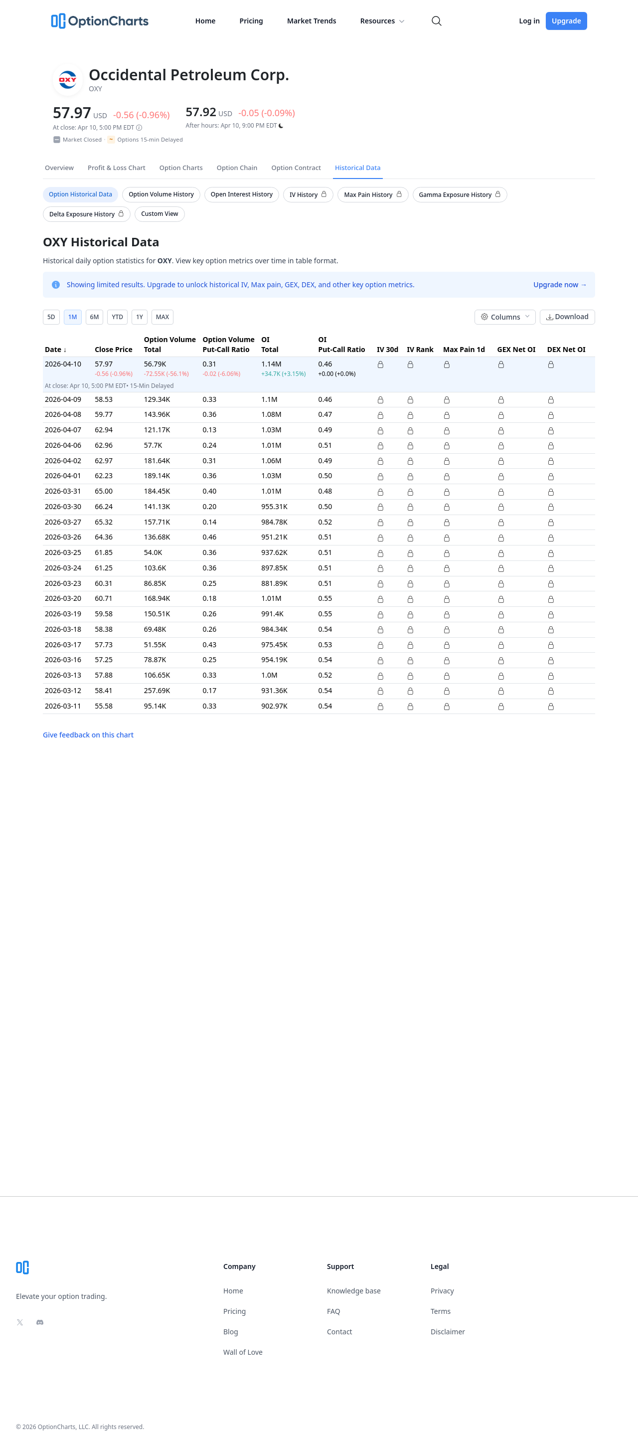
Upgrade (566, 20)
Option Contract (296, 167)
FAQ (333, 1311)
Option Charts (181, 167)
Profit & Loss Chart (117, 167)
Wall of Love (243, 1352)
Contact (339, 1331)
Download (567, 317)
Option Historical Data (80, 194)
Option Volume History (161, 194)
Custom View (159, 213)
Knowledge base (354, 1290)
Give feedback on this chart (88, 734)
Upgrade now (560, 284)
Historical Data (358, 167)
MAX (162, 317)
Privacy (442, 1290)
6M (94, 317)
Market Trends (311, 20)
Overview (59, 167)
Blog (230, 1331)
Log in (529, 20)
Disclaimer (448, 1331)
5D (51, 317)
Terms (441, 1311)
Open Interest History (242, 194)
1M (72, 317)
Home (205, 20)
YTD (117, 317)
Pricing (251, 20)
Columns (506, 317)
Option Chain (237, 167)
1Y (139, 317)
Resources (383, 21)
